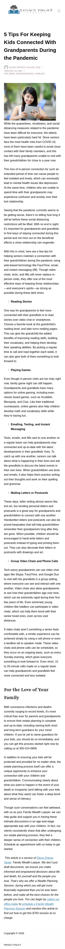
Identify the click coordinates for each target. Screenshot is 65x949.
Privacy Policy (12, 945)
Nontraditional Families (30, 73)
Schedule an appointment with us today (28, 844)
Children (9, 73)
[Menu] (58, 10)
